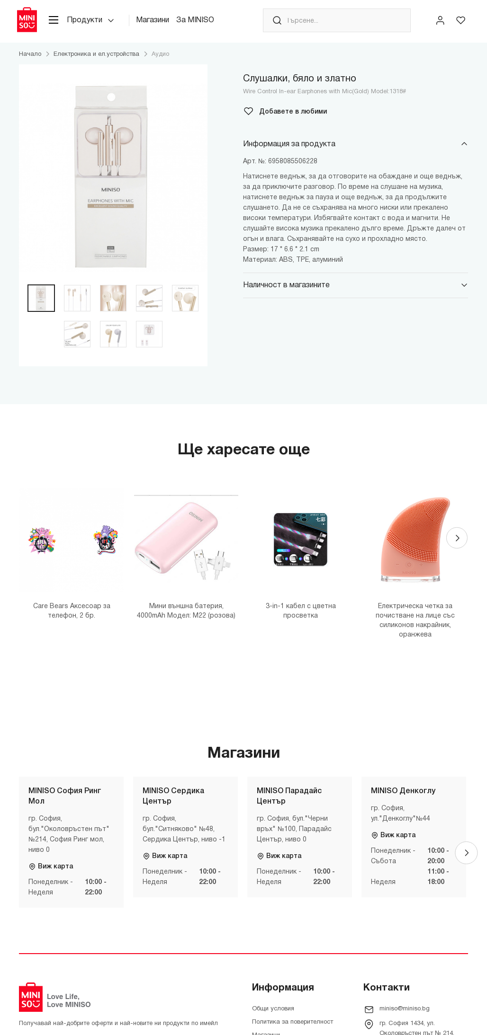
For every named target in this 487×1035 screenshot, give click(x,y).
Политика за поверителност (292, 1027)
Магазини (160, 23)
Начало (30, 59)
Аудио (160, 59)
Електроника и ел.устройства (96, 59)
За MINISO (203, 23)
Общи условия (273, 1014)
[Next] (456, 545)
